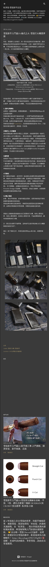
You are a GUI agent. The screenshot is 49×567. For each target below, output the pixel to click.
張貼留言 (10, 452)
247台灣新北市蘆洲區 (15, 351)
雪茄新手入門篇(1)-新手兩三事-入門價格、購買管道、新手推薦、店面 (24, 447)
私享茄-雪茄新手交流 (12, 7)
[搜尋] (44, 3)
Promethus (18, 124)
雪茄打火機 (11, 348)
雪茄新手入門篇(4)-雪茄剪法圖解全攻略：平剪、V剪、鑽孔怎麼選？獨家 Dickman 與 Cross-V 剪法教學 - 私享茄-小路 (23, 503)
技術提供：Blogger (24, 557)
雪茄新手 (17, 348)
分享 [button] (4, 345)
